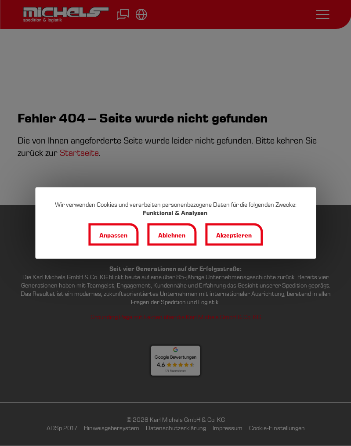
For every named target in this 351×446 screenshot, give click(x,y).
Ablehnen (171, 235)
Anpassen (113, 235)
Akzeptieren (234, 235)
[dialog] (175, 223)
